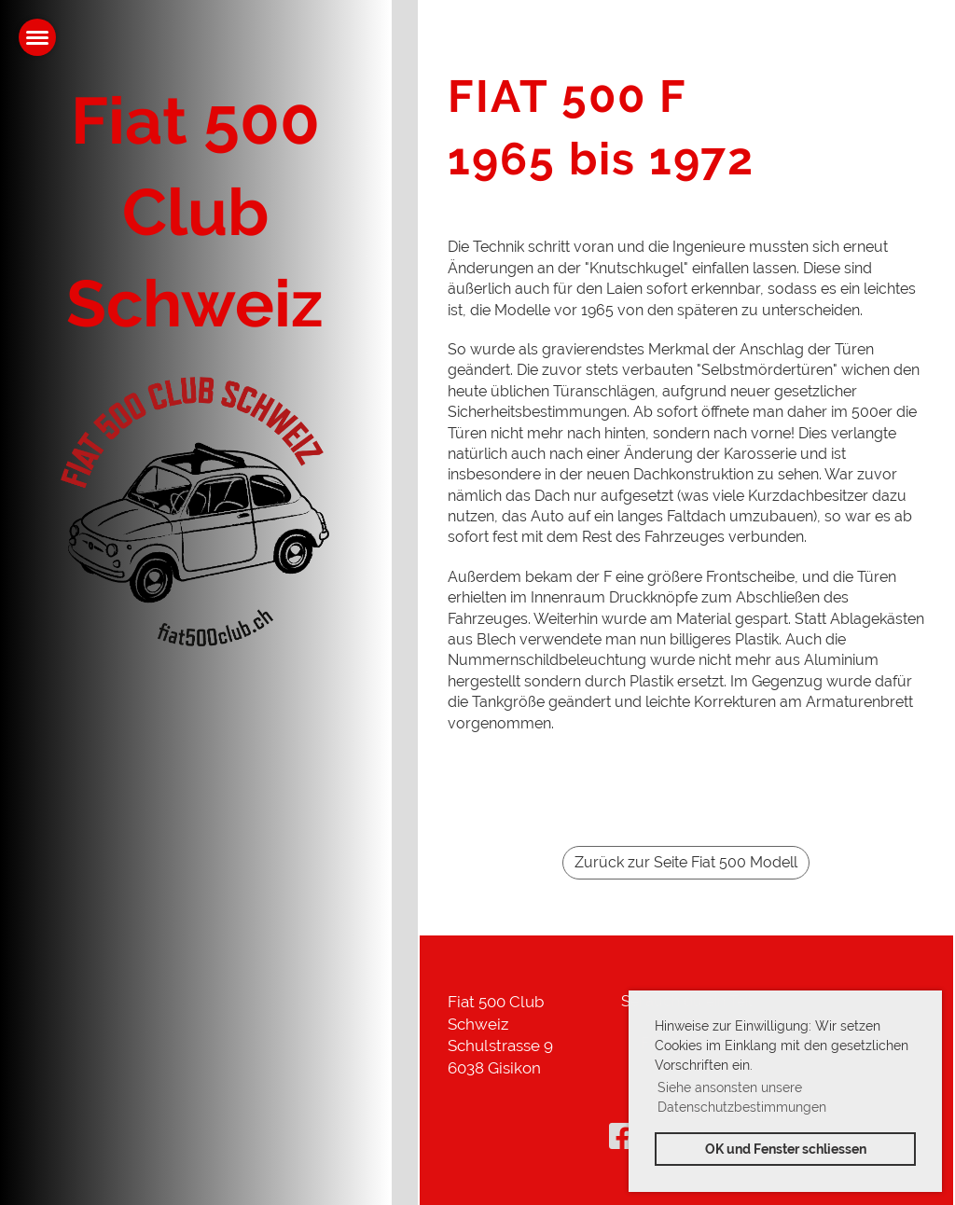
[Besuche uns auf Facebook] (622, 1136)
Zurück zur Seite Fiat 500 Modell (685, 862)
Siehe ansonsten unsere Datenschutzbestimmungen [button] (741, 1097)
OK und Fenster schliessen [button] (785, 1149)
